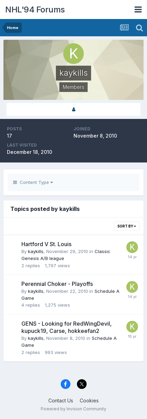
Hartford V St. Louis (46, 244)
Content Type (33, 182)
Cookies (89, 400)
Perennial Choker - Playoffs (57, 283)
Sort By (126, 226)
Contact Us (60, 400)
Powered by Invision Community (73, 408)
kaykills (35, 251)
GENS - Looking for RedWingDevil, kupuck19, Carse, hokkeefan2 (66, 327)
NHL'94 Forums (35, 9)
